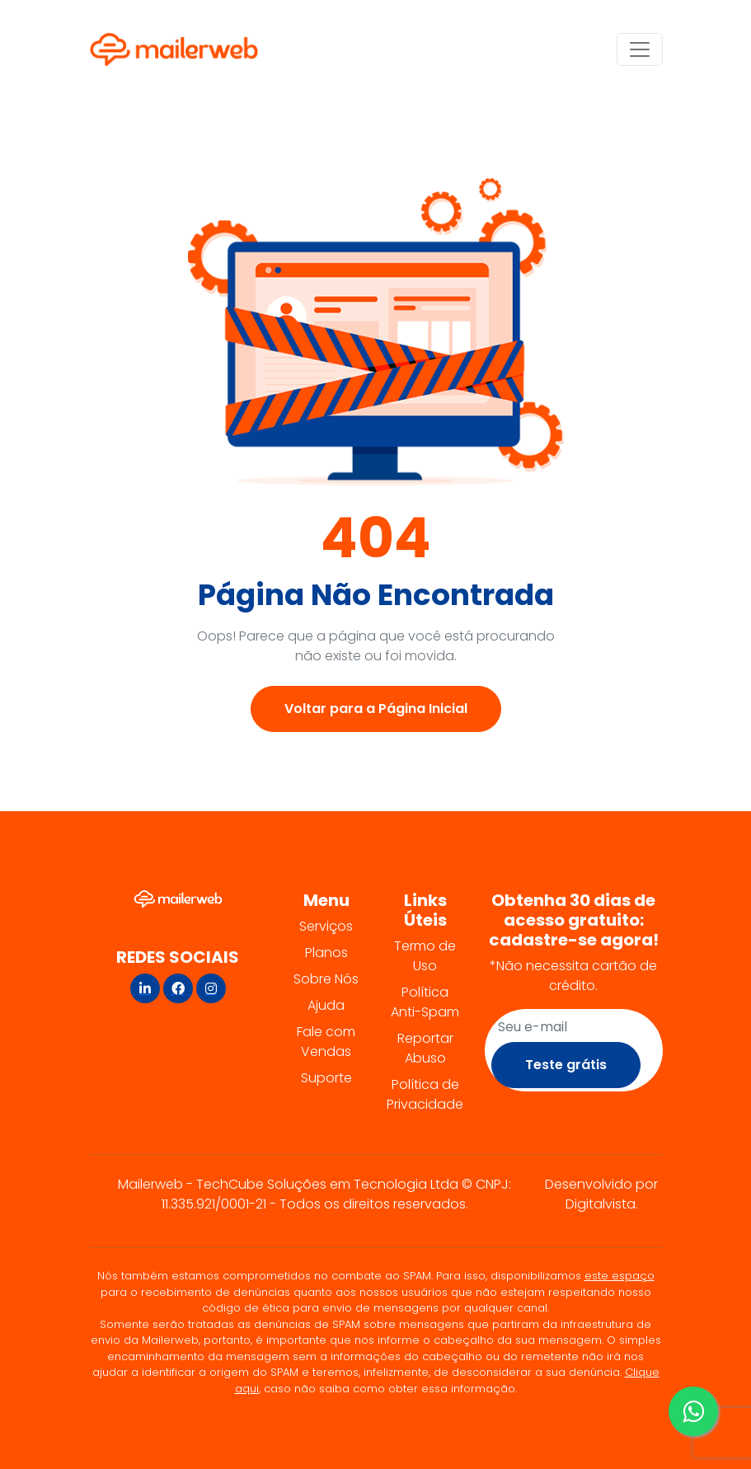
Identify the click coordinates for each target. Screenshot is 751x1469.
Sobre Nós (326, 978)
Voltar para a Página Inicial (375, 708)
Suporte (326, 1077)
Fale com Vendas (326, 1041)
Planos (326, 952)
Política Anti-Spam (425, 1002)
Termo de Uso (425, 955)
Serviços (326, 926)
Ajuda (326, 1005)
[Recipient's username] (573, 1027)
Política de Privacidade (425, 1094)
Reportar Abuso (425, 1048)
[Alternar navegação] (640, 49)
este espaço (619, 1276)
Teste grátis (566, 1064)
